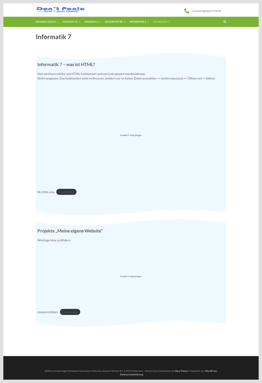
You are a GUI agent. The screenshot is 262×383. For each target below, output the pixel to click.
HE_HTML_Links (45, 191)
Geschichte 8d (114, 21)
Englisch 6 (91, 21)
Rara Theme (181, 370)
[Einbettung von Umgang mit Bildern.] (131, 276)
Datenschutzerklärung (131, 374)
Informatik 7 (161, 21)
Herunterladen (66, 191)
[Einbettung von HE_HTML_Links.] (131, 135)
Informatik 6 (138, 21)
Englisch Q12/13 (46, 21)
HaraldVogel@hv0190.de (206, 10)
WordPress (211, 370)
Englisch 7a (70, 21)
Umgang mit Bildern (47, 311)
